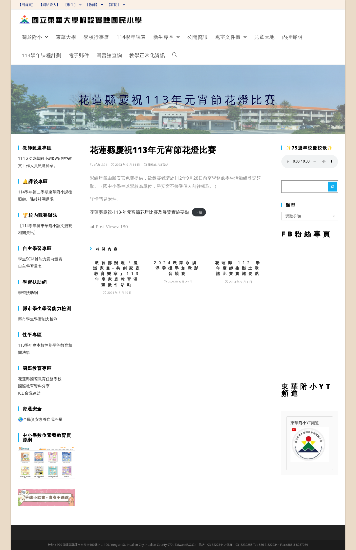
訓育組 (163, 165)
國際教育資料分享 (34, 386)
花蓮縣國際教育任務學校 (40, 378)
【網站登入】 (49, 4)
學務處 (152, 165)
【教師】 (94, 4)
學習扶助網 (28, 292)
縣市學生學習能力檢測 (38, 319)
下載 (198, 212)
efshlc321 (100, 165)
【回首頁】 (26, 4)
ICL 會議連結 (29, 393)
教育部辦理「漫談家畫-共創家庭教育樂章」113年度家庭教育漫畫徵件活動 (117, 274)
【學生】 (73, 4)
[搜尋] (332, 186)
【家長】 (116, 4)
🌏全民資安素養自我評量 (40, 419)
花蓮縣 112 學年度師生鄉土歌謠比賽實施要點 (238, 268)
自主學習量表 (30, 266)
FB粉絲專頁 (309, 309)
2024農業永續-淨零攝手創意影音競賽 (178, 268)
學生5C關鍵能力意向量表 (40, 259)
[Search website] (175, 55)
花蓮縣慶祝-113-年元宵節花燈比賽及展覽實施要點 (139, 212)
